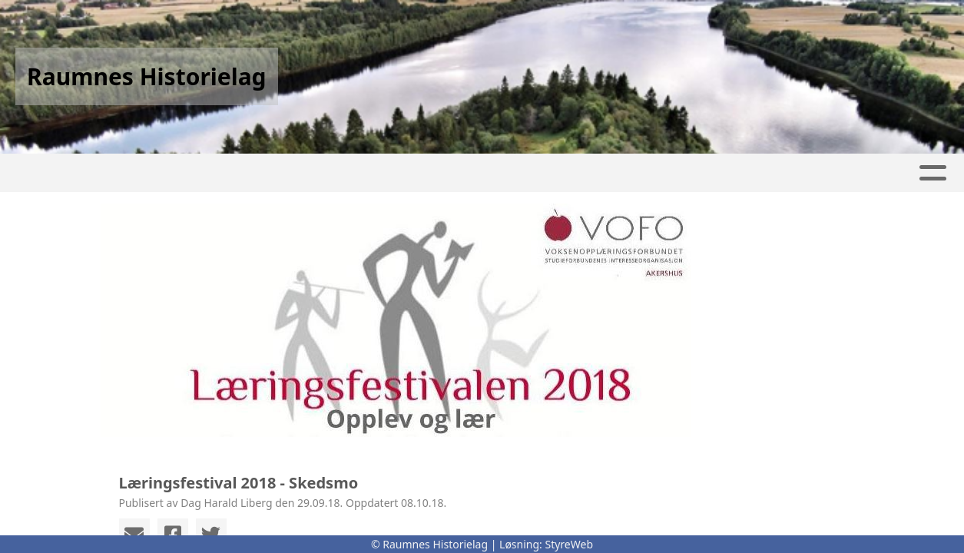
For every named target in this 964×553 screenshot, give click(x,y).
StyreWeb (569, 544)
